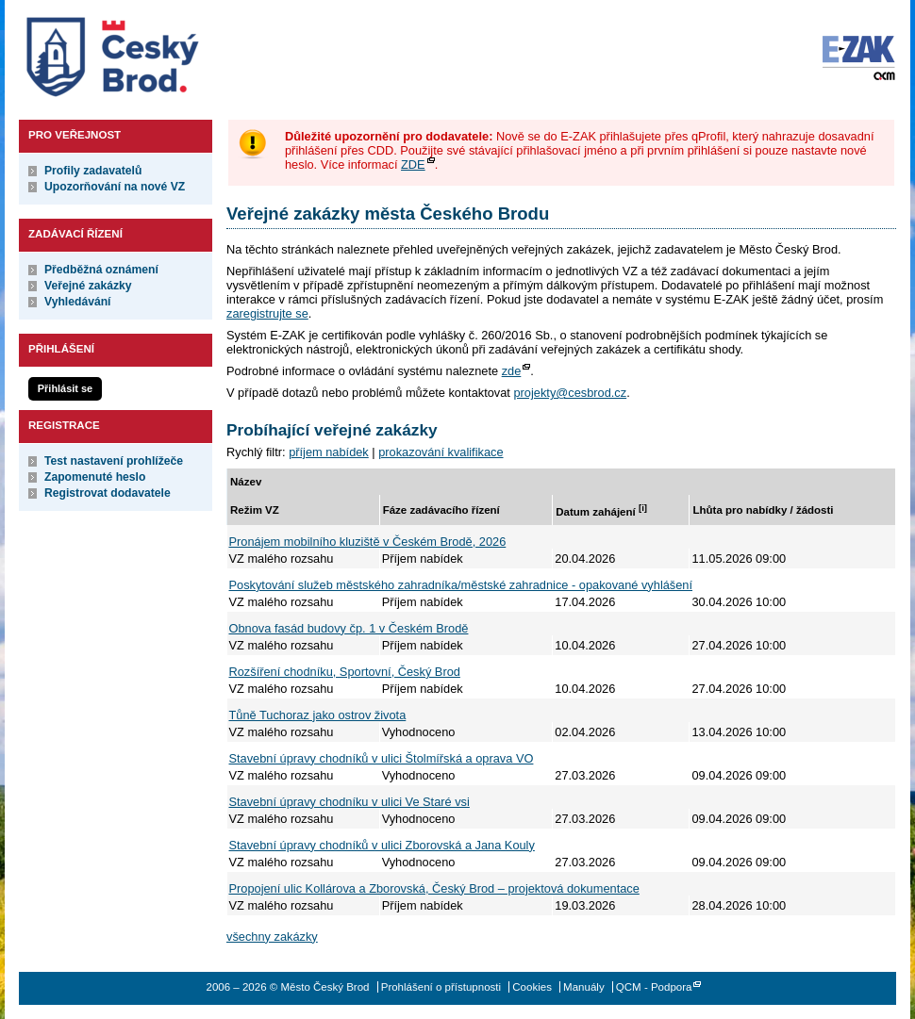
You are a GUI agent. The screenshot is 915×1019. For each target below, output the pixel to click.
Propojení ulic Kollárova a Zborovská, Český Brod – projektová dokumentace (434, 888)
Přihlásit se (65, 388)
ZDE (413, 164)
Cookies (532, 987)
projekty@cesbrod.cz (569, 393)
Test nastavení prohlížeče (113, 461)
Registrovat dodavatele (107, 493)
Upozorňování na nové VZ (114, 186)
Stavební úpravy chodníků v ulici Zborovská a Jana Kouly (382, 845)
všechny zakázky (272, 936)
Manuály (584, 987)
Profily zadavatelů (92, 170)
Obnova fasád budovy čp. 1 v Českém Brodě (349, 628)
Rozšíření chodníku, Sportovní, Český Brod (344, 672)
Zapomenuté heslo (94, 477)
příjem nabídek (329, 452)
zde (512, 371)
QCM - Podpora (654, 987)
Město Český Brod (171, 53)
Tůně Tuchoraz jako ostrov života (318, 715)
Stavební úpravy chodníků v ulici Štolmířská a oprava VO (381, 758)
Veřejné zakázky (88, 285)
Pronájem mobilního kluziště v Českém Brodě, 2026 (368, 541)
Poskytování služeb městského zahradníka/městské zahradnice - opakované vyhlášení (461, 585)
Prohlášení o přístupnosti (441, 987)
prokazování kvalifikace (440, 452)
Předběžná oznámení (101, 269)
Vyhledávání (77, 301)
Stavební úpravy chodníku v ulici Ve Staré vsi (349, 802)
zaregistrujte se (267, 313)
